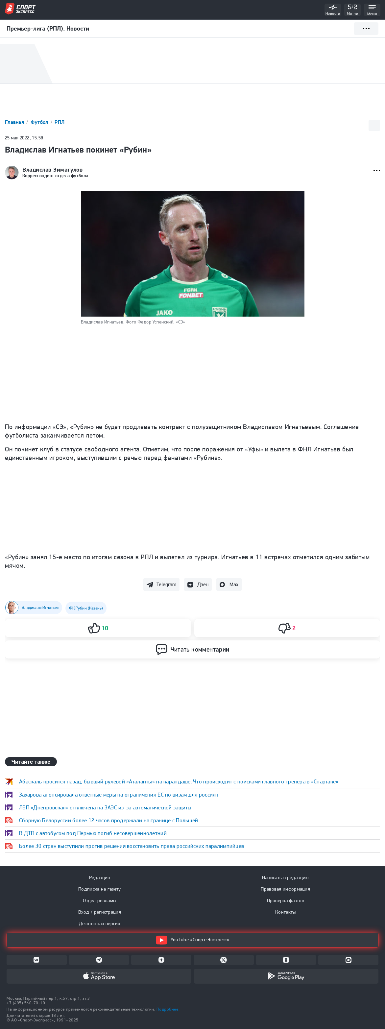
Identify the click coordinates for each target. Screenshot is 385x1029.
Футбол (40, 122)
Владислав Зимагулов (52, 170)
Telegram (166, 584)
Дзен (202, 584)
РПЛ (59, 122)
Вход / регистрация (99, 912)
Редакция (99, 877)
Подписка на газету (99, 889)
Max (233, 584)
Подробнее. (168, 1009)
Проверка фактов (285, 900)
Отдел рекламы (99, 900)
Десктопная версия (99, 923)
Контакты (285, 912)
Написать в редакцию (285, 877)
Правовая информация (285, 889)
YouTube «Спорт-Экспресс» (192, 940)
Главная (15, 122)
